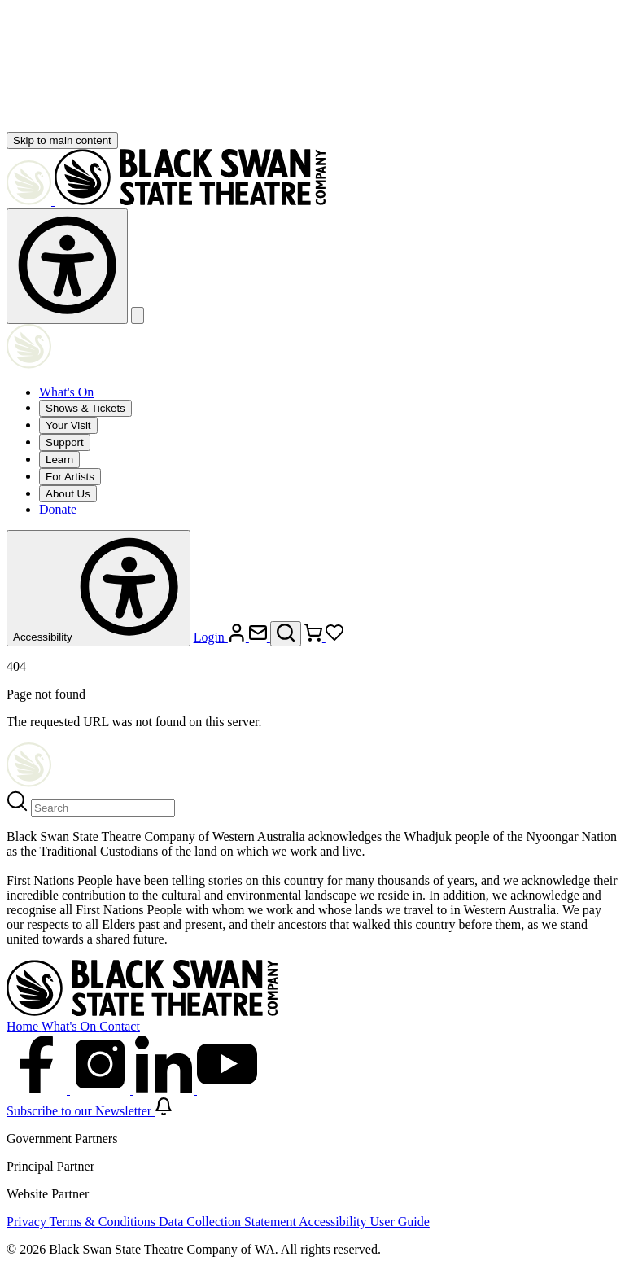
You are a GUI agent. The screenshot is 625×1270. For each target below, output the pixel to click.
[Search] (103, 808)
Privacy (28, 1221)
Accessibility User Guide (364, 1221)
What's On (66, 392)
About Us (68, 494)
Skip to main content (62, 140)
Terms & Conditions (104, 1221)
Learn (59, 459)
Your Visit (68, 425)
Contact (119, 1026)
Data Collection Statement (229, 1221)
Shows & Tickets (85, 408)
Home (24, 1026)
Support (65, 442)
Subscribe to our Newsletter (90, 1111)
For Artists (70, 477)
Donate (57, 509)
